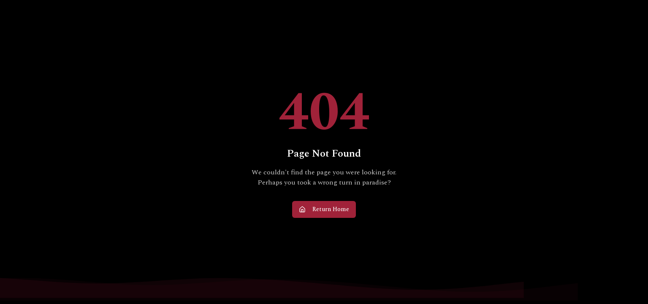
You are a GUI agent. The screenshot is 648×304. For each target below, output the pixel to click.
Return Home (324, 209)
